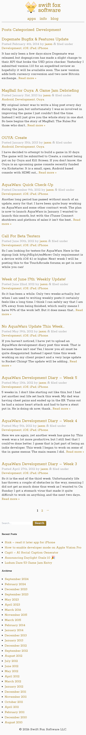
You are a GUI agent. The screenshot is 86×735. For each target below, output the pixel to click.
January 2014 (14, 630)
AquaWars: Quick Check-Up (27, 184)
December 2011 (15, 692)
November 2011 (16, 697)
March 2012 (13, 681)
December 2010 (16, 717)
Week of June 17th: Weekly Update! (33, 279)
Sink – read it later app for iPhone (30, 542)
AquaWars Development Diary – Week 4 (39, 421)
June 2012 (11, 666)
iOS (25, 48)
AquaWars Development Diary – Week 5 (39, 377)
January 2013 (14, 640)
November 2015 (16, 615)
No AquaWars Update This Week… (33, 326)
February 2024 (15, 584)
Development (12, 48)
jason (48, 44)
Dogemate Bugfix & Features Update (35, 39)
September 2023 (16, 594)
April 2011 (12, 707)
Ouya (40, 99)
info (43, 18)
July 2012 (11, 661)
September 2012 (16, 651)
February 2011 (14, 712)
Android (8, 99)
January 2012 (14, 687)
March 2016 (13, 610)
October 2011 (14, 702)
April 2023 (12, 605)
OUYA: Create (14, 137)
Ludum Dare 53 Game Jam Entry (28, 563)
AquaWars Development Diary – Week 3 (39, 464)
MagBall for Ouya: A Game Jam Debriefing (40, 90)
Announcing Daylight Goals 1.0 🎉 (30, 558)
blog (54, 18)
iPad (33, 48)
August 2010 (13, 722)
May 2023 (12, 600)
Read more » (27, 78)
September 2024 (17, 579)
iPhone (43, 48)
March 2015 (13, 620)
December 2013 (16, 635)
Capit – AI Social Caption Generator (31, 553)
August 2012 (13, 656)
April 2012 (12, 676)
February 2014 (15, 625)
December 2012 (16, 646)
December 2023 (16, 589)
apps (31, 18)
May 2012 (11, 671)
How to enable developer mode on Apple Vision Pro (43, 547)
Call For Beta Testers (21, 236)
